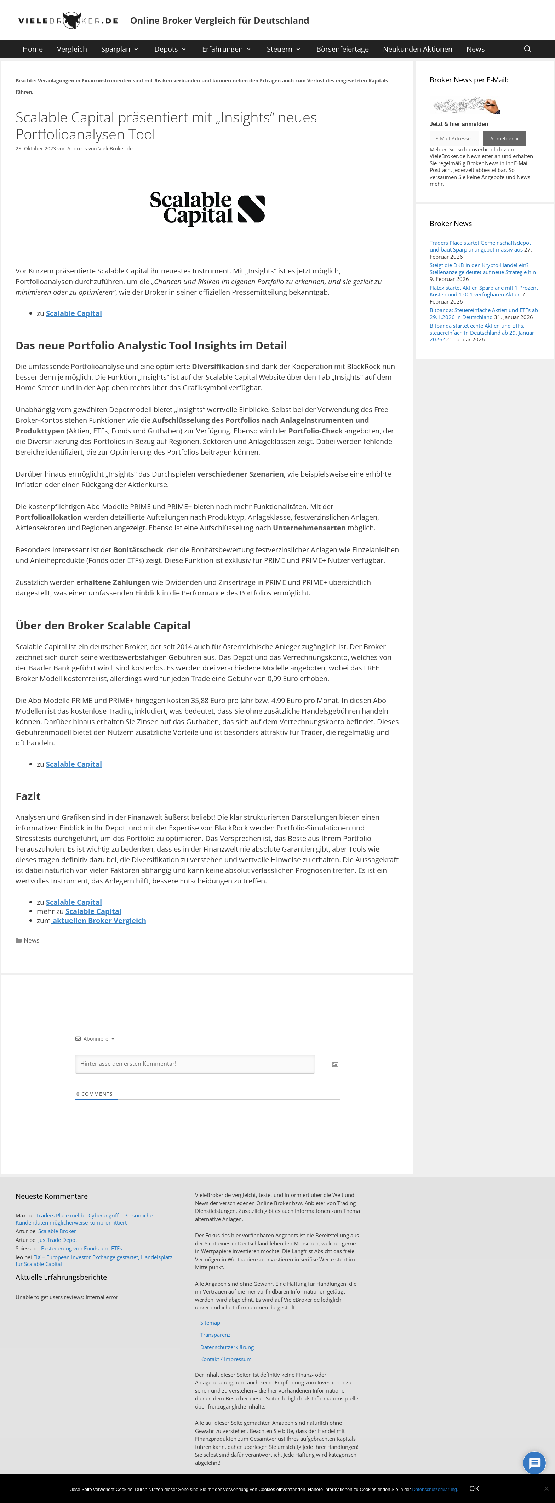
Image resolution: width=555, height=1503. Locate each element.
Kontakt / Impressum (226, 1359)
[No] (546, 1488)
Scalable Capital (74, 313)
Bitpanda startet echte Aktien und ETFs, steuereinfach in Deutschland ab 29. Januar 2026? (482, 332)
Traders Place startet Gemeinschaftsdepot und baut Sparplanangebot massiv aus (480, 246)
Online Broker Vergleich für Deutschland (219, 20)
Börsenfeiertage (342, 49)
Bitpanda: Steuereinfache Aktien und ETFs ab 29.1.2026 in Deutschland (484, 313)
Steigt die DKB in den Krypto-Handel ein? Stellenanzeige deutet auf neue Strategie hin (483, 268)
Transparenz (215, 1334)
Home (33, 49)
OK (474, 1488)
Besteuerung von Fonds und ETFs (81, 1248)
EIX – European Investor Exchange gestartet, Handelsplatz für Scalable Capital (94, 1261)
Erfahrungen (230, 49)
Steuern (288, 49)
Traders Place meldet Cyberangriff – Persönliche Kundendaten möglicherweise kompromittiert (84, 1219)
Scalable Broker (57, 1230)
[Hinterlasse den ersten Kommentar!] (195, 1064)
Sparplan (124, 49)
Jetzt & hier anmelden (459, 124)
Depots (174, 49)
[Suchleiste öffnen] (527, 49)
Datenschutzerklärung (227, 1347)
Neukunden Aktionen (417, 49)
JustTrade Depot (57, 1239)
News (476, 49)
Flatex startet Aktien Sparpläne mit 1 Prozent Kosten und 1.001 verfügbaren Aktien (484, 291)
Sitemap (210, 1322)
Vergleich (72, 49)
